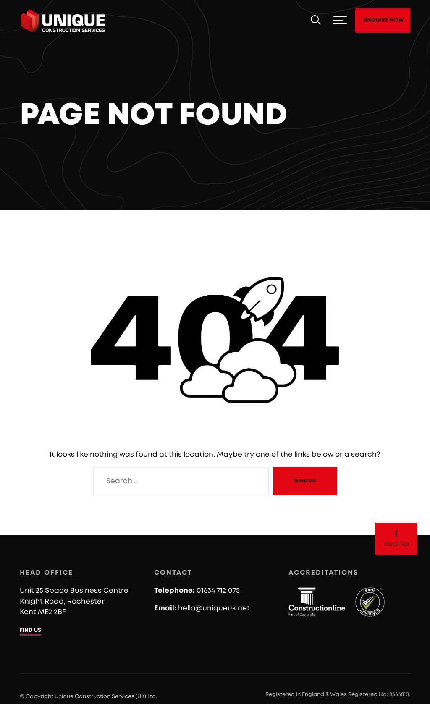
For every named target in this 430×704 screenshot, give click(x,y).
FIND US (30, 630)
